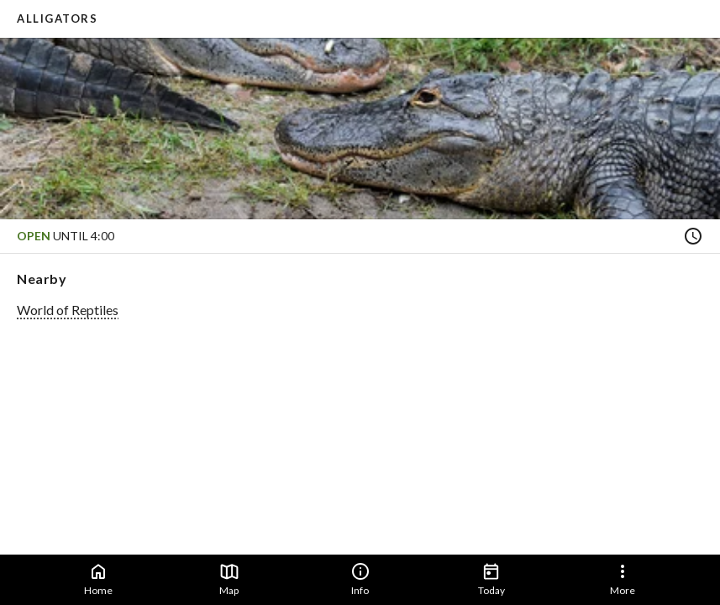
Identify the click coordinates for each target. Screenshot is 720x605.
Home (98, 579)
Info (360, 579)
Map (229, 579)
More (622, 579)
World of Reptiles (67, 310)
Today (491, 579)
